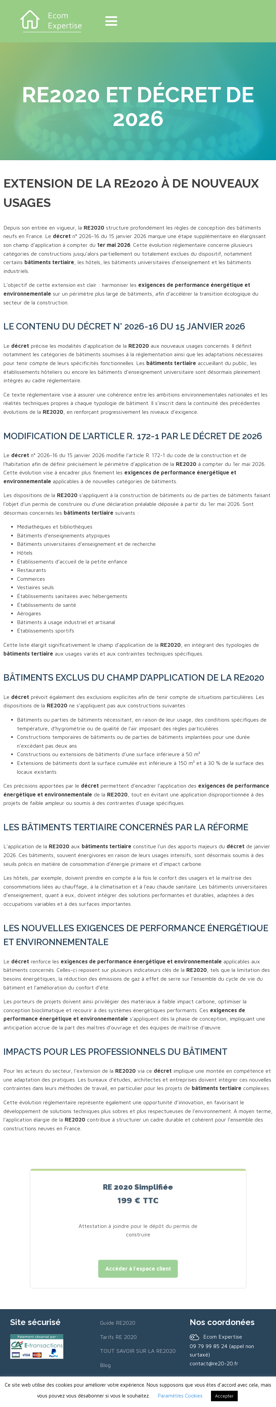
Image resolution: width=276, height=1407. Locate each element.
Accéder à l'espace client (138, 1276)
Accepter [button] (224, 1396)
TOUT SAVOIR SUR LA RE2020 (138, 1351)
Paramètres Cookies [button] (180, 1396)
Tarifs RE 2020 (118, 1337)
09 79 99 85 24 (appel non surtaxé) (222, 1350)
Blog (105, 1365)
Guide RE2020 (117, 1322)
